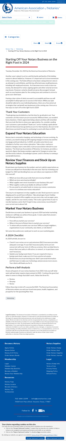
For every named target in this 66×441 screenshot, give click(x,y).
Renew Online (10, 350)
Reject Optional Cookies (55, 438)
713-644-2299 (49, 2)
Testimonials (9, 392)
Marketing (19, 49)
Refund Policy (51, 373)
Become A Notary (11, 387)
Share (37, 43)
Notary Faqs (9, 382)
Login (7, 363)
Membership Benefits (12, 368)
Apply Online (9, 348)
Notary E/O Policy (11, 353)
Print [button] (59, 43)
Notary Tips (9, 49)
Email (48, 43)
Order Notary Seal (53, 350)
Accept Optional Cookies (35, 438)
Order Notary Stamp (53, 348)
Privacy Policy (51, 368)
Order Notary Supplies (54, 353)
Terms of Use (35, 435)
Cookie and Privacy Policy (49, 435)
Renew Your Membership (13, 373)
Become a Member (11, 371)
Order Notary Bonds (12, 355)
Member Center (10, 366)
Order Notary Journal (54, 355)
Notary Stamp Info (53, 363)
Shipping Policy (52, 371)
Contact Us (61, 1)
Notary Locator (10, 384)
